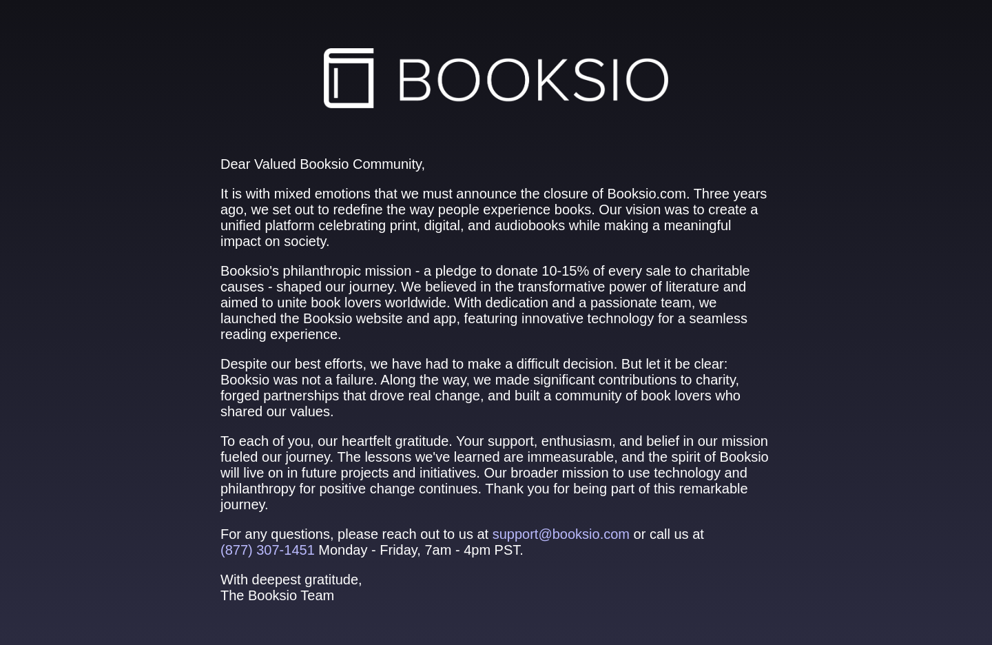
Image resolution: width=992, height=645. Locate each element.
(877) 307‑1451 (267, 549)
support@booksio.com (561, 534)
